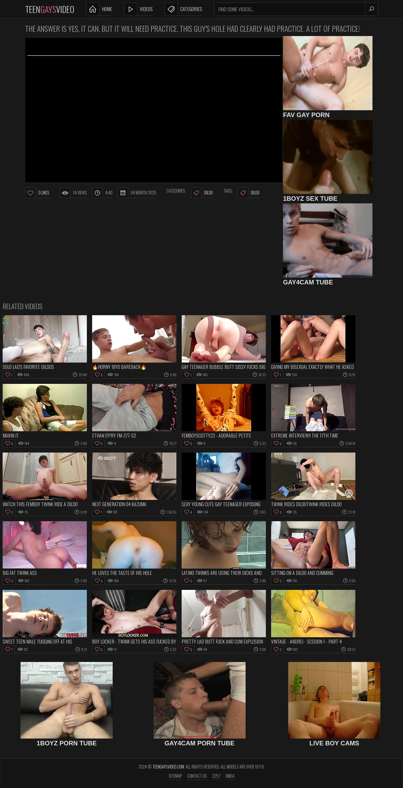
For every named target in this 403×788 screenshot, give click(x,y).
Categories (183, 9)
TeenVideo (49, 9)
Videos (138, 9)
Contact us (197, 776)
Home (99, 9)
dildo (249, 193)
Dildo (202, 193)
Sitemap (175, 776)
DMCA (230, 776)
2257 (216, 776)
